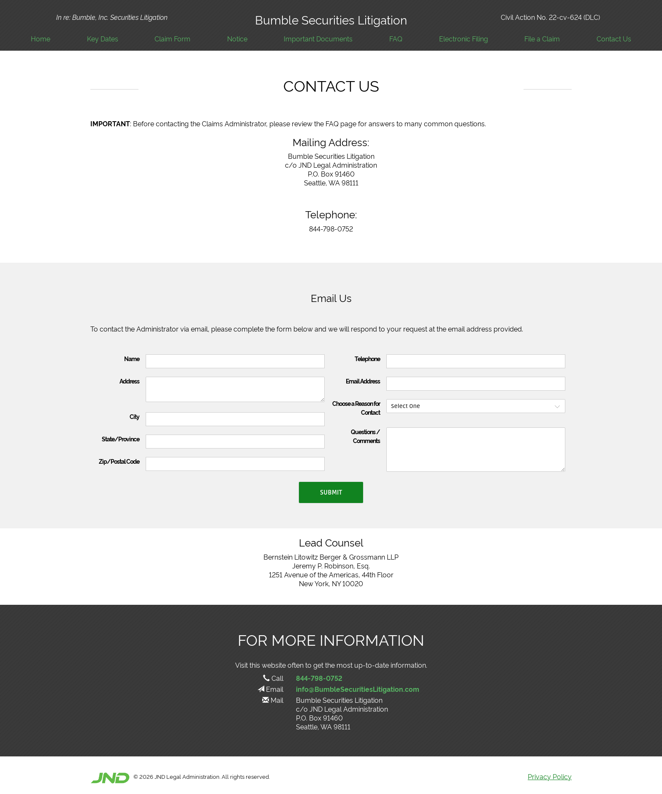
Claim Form (172, 38)
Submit (331, 492)
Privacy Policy (550, 776)
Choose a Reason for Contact (356, 407)
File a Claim (542, 38)
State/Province (120, 439)
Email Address (363, 381)
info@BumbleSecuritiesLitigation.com (357, 688)
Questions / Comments (365, 436)
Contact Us (614, 38)
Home (40, 38)
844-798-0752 (319, 678)
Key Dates (102, 38)
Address (129, 381)
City (134, 416)
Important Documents (318, 38)
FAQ (395, 38)
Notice (237, 38)
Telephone (367, 358)
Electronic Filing (463, 38)
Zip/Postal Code (119, 461)
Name (131, 358)
